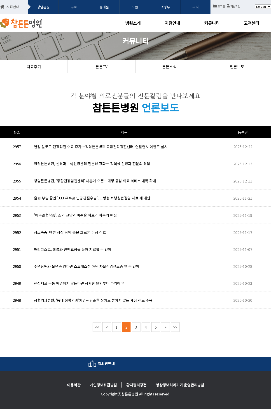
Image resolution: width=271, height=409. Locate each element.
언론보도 (237, 66)
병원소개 (132, 23)
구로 (74, 7)
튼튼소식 (169, 66)
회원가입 (233, 6)
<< (97, 327)
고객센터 (251, 23)
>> (175, 327)
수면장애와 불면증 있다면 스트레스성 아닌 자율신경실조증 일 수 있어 (86, 266)
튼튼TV (101, 66)
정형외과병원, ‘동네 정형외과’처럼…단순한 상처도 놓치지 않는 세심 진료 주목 (93, 300)
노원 (135, 7)
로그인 (219, 6)
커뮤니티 (212, 23)
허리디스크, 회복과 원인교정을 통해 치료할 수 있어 (72, 249)
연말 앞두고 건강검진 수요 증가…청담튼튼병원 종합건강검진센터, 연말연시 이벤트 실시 (101, 146)
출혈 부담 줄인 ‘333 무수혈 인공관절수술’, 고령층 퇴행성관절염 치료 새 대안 (92, 198)
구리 (195, 7)
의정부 (165, 7)
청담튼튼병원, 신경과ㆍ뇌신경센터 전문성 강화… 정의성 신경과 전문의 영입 (92, 163)
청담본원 (43, 7)
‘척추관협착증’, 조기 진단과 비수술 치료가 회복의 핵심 (75, 215)
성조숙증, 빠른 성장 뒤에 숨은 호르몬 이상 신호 (70, 232)
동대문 (104, 7)
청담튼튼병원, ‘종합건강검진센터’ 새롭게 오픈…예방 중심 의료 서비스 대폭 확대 (95, 180)
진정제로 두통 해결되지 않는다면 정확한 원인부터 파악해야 (79, 283)
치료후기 (34, 66)
